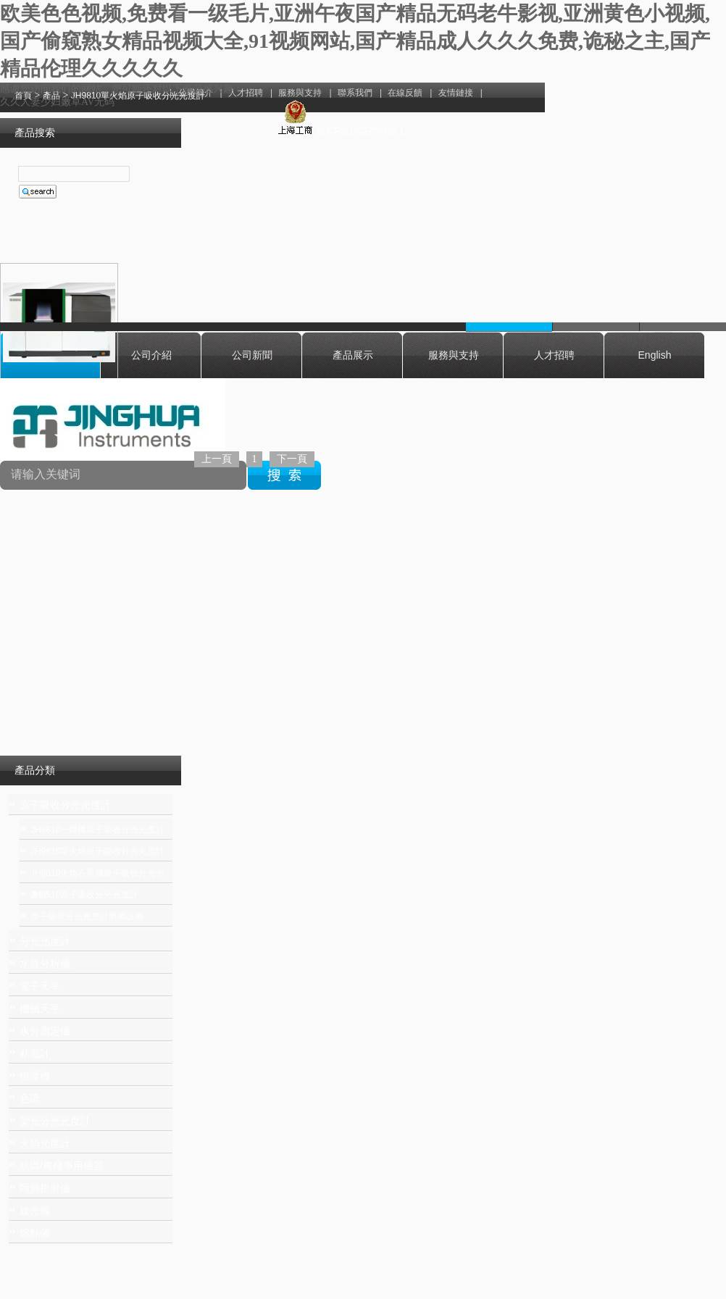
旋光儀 (35, 1210)
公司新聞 (252, 355)
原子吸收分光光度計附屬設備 (86, 916)
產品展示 (353, 355)
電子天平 (40, 986)
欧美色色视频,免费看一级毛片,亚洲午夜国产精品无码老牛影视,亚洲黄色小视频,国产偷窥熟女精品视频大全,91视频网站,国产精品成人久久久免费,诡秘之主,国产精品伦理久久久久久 (355, 41)
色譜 (30, 1098)
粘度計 (35, 1053)
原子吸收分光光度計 (65, 805)
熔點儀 (35, 1233)
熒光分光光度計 (55, 1121)
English (655, 355)
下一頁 (292, 459)
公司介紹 (151, 355)
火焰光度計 (45, 1143)
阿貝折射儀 (45, 1188)
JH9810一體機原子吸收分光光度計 (97, 829)
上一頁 (216, 459)
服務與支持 (453, 355)
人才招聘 (554, 355)
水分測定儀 (45, 1031)
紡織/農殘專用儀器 (62, 1165)
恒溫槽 (35, 1076)
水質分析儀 (45, 963)
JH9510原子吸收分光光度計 (84, 895)
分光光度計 (45, 941)
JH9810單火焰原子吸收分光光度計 (97, 851)
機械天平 (40, 1008)
